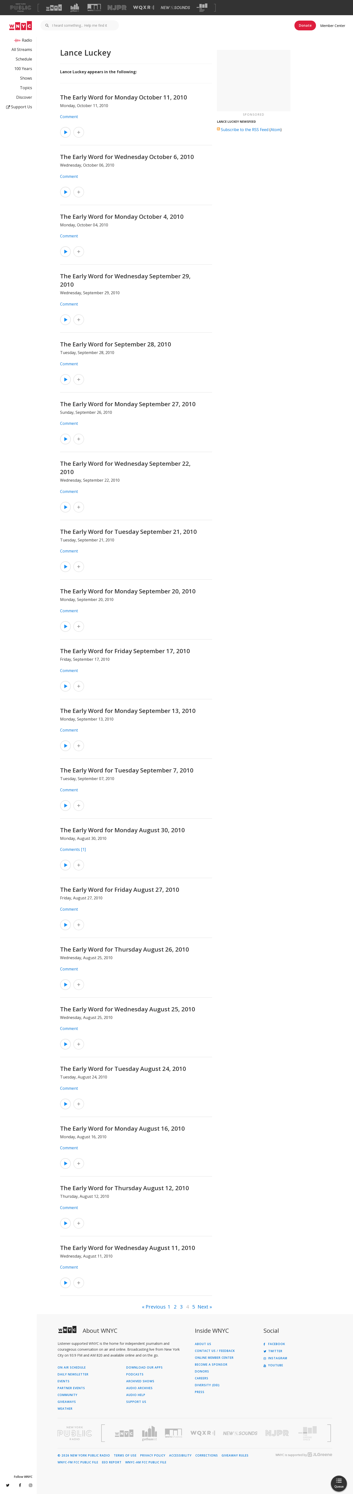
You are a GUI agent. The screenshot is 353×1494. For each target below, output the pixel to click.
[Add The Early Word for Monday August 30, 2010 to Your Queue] (78, 865)
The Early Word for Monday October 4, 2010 (122, 216)
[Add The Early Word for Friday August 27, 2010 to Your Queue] (78, 924)
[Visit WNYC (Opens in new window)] (54, 7)
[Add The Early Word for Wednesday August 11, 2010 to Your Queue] (78, 1282)
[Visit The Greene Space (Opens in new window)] (202, 7)
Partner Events (71, 1388)
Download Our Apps (144, 1367)
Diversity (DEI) (207, 1385)
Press (199, 1392)
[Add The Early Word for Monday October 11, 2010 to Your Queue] (78, 132)
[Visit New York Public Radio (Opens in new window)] (75, 1433)
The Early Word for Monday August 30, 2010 (122, 830)
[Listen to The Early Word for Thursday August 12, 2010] (65, 1223)
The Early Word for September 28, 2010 (115, 344)
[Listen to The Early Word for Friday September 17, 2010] (65, 686)
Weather (65, 1408)
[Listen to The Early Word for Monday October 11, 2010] (65, 132)
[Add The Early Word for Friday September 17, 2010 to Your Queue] (78, 686)
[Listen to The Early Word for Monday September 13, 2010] (65, 745)
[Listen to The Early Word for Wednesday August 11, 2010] (65, 1282)
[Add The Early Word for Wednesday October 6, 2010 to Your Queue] (78, 192)
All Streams (22, 49)
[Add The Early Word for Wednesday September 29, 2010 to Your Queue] (78, 319)
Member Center (332, 25)
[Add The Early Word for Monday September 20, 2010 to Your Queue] (78, 626)
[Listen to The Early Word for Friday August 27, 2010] (65, 924)
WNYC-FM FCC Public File (78, 1462)
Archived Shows (140, 1381)
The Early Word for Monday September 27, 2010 (128, 404)
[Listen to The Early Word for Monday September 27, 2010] (65, 439)
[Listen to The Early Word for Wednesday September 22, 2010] (65, 507)
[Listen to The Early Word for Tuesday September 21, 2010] (65, 566)
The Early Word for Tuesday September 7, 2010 (126, 770)
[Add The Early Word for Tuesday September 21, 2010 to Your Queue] (78, 566)
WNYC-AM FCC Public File (145, 1462)
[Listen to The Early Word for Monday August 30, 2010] (65, 865)
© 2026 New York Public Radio (84, 1455)
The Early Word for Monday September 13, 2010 (128, 711)
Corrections (206, 1455)
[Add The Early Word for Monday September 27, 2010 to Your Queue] (78, 439)
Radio (27, 40)
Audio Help (135, 1395)
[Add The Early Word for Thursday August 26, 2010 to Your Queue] (78, 984)
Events (64, 1381)
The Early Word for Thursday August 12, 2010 (124, 1188)
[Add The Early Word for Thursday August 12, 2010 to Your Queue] (78, 1223)
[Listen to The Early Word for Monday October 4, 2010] (65, 251)
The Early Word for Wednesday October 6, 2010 (127, 157)
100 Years (23, 68)
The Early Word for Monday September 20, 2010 (128, 591)
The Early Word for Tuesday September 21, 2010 (128, 531)
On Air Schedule (72, 1367)
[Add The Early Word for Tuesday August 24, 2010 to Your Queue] (78, 1104)
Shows (26, 78)
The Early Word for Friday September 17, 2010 (125, 651)
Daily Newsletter (73, 1374)
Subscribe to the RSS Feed (244, 129)
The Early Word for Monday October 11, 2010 (123, 97)
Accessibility (180, 1455)
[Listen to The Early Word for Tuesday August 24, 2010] (65, 1104)
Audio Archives (139, 1388)
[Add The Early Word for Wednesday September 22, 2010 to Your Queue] (78, 507)
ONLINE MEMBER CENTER (214, 1357)
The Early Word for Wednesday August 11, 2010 (127, 1248)
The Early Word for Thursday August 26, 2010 (124, 949)
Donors (202, 1371)
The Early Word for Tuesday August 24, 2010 (123, 1069)
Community (67, 1395)
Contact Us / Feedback (215, 1350)
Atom (275, 129)
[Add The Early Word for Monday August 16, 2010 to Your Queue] (78, 1163)
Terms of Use (125, 1455)
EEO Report (112, 1462)
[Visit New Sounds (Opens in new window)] (175, 7)
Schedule (24, 59)
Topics (26, 87)
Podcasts (135, 1374)
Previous (156, 1306)
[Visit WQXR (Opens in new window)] (143, 7)
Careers (201, 1378)
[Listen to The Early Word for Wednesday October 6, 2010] (65, 192)
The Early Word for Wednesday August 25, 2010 (127, 1009)
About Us (203, 1344)
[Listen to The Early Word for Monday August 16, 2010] (65, 1163)
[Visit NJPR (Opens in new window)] (117, 7)
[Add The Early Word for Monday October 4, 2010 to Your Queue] (78, 251)
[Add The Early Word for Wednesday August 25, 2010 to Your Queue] (78, 1044)
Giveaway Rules (235, 1455)
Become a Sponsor (211, 1364)
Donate (305, 25)
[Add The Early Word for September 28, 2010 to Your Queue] (78, 379)
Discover (24, 97)
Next (203, 1306)
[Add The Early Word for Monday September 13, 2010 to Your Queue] (78, 745)
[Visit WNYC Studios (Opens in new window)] (94, 7)
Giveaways (67, 1401)
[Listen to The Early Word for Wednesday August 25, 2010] (65, 1044)
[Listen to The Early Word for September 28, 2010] (65, 379)
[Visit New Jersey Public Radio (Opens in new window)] (277, 1433)
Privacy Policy (152, 1455)
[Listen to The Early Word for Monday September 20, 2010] (65, 626)
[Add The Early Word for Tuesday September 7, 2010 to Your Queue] (78, 805)
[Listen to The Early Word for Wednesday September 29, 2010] (65, 319)
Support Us (19, 107)
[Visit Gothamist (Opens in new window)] (75, 7)
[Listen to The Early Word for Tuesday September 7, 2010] (65, 805)
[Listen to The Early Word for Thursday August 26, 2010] (65, 984)
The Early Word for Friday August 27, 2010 (119, 889)
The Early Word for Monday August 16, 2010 (122, 1128)
